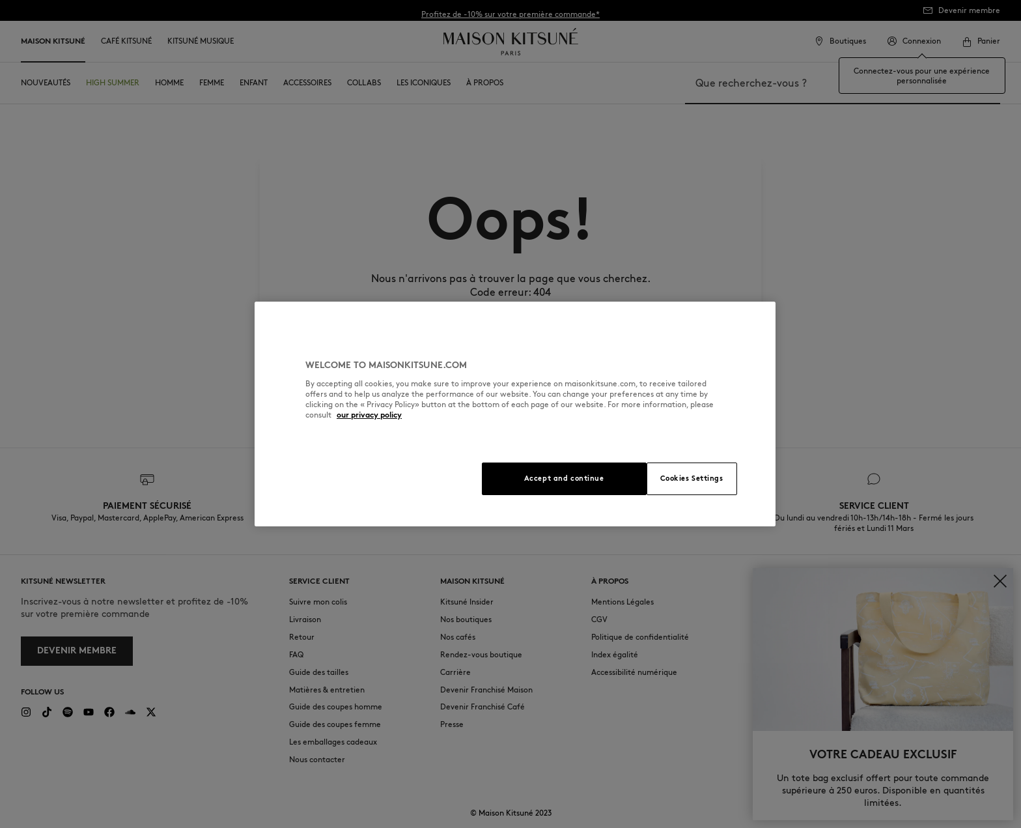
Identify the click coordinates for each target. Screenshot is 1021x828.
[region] (515, 414)
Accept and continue (564, 478)
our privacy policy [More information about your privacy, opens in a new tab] (369, 415)
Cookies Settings (691, 478)
